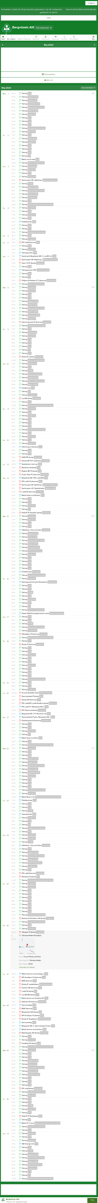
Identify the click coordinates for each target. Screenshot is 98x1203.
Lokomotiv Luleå (43, 270)
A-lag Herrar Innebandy (36, 828)
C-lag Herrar (32, 197)
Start (3, 37)
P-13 (29, 118)
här (64, 9)
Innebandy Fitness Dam (36, 128)
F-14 (29, 145)
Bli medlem (11, 37)
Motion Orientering (50, 180)
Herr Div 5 (31, 132)
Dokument (46, 37)
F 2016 (30, 592)
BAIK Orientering (46, 693)
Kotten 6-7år (32, 100)
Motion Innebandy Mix (36, 163)
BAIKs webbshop (24, 37)
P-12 (29, 121)
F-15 (29, 523)
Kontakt (65, 37)
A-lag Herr (31, 114)
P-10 (29, 125)
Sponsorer (55, 37)
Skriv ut (48, 80)
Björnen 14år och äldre (36, 107)
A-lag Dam (31, 177)
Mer (93, 37)
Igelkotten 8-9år (34, 104)
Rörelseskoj (32, 138)
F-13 (29, 149)
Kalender (36, 37)
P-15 (29, 218)
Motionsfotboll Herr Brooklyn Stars (40, 204)
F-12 (29, 93)
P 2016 (30, 184)
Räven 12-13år (33, 111)
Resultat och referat (26, 967)
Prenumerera (48, 74)
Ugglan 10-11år (33, 97)
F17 (29, 156)
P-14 (29, 135)
